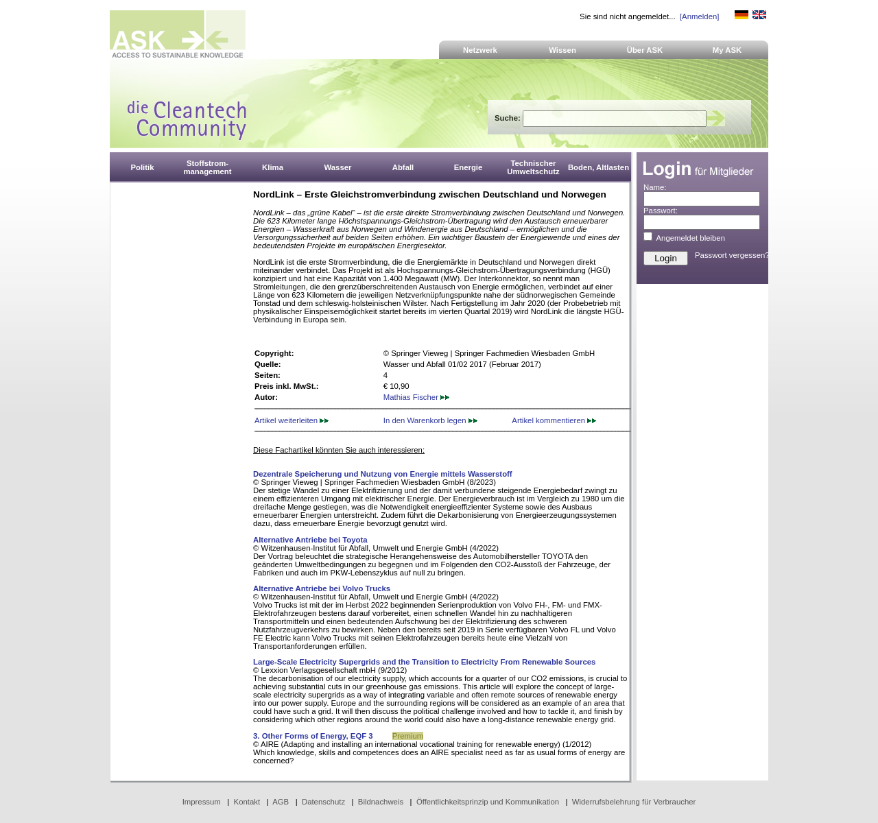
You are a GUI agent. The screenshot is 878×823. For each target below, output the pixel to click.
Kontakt (247, 802)
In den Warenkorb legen (430, 420)
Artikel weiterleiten (291, 420)
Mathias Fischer (416, 397)
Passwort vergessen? (732, 255)
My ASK (727, 50)
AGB (280, 802)
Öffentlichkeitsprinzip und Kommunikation (487, 802)
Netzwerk (480, 50)
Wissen (562, 50)
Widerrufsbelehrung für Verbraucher (634, 802)
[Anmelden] (699, 16)
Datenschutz (323, 802)
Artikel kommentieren (554, 420)
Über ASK (645, 50)
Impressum (201, 802)
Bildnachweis (380, 802)
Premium (407, 736)
